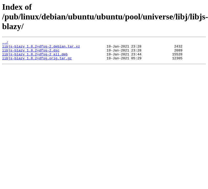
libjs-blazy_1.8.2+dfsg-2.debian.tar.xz (41, 47)
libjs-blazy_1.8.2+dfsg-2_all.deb (35, 57)
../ (5, 43)
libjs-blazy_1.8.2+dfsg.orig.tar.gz (37, 62)
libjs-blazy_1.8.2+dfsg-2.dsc (30, 52)
